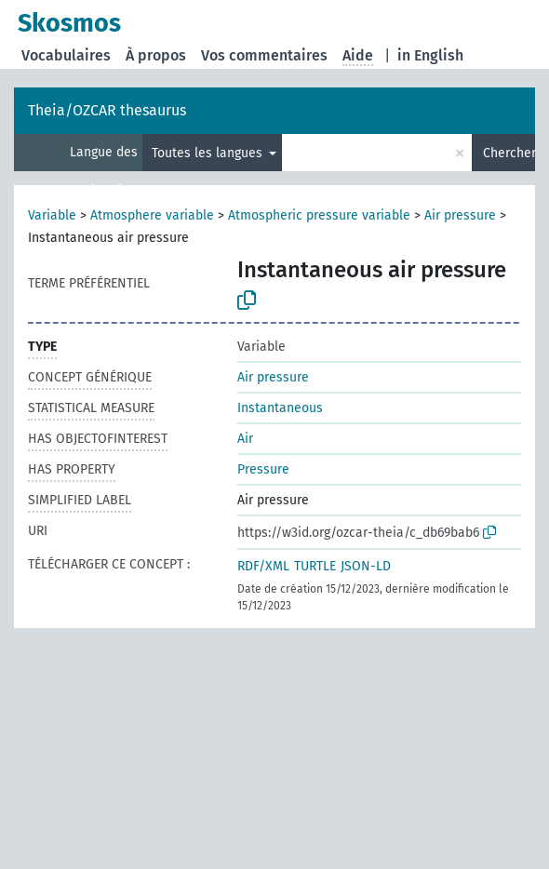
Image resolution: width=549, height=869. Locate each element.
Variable (52, 215)
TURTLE (315, 566)
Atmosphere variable (152, 215)
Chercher (509, 153)
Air (245, 439)
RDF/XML (263, 566)
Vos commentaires (264, 55)
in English (430, 55)
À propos (156, 55)
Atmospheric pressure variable (319, 215)
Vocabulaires (66, 55)
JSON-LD (366, 566)
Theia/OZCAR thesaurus (107, 110)
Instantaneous (280, 408)
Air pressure (460, 215)
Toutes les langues (209, 153)
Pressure (263, 469)
